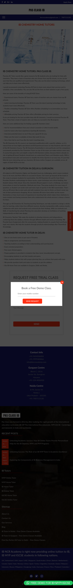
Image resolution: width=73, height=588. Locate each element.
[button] (48, 583)
